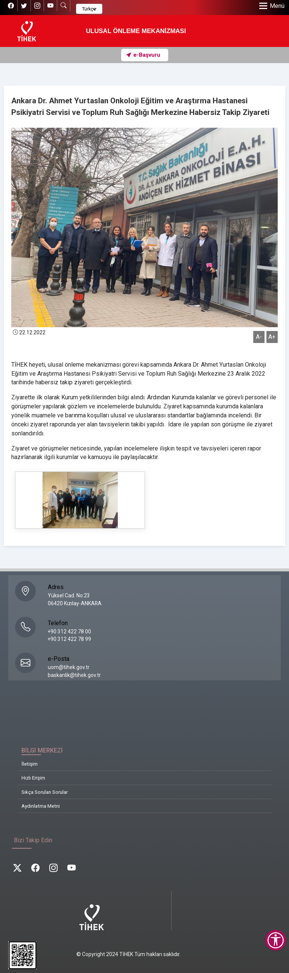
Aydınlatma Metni (40, 806)
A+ (271, 336)
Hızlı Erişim (33, 778)
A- (259, 336)
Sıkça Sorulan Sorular (44, 792)
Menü (277, 5)
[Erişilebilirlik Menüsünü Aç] (275, 940)
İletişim (29, 764)
